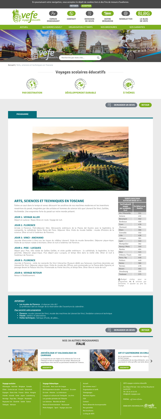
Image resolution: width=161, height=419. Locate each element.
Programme (22, 114)
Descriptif (47, 367)
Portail (132, 399)
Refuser (74, 6)
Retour (145, 105)
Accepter (86, 6)
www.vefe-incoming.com (139, 406)
